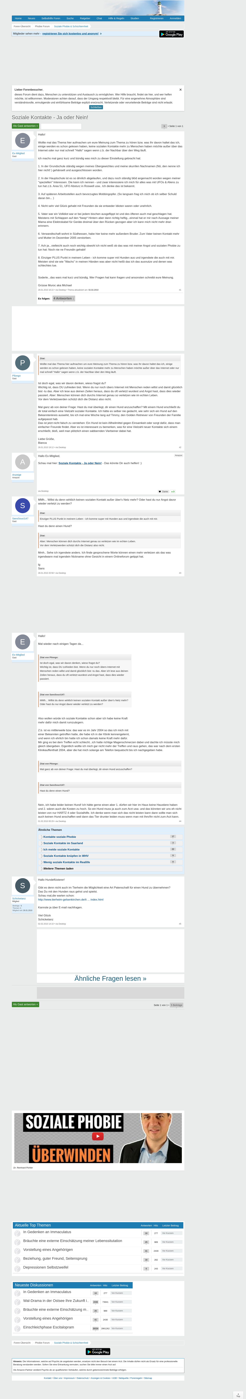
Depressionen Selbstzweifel (45, 1267)
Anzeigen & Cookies (100, 1378)
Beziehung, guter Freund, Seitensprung (55, 1258)
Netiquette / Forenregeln (130, 1378)
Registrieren (157, 18)
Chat (99, 18)
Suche (70, 18)
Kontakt (47, 1378)
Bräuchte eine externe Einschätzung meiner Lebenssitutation (72, 1241)
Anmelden (175, 18)
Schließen (96, 107)
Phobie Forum (42, 1342)
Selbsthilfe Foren (51, 18)
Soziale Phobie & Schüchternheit (71, 1342)
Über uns (57, 1378)
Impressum (69, 1378)
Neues (31, 18)
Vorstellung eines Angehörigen (48, 1250)
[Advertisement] (110, 950)
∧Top (238, 1395)
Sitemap (148, 1378)
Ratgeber (85, 18)
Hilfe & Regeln (116, 18)
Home (18, 18)
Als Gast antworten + (25, 125)
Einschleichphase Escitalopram (48, 1327)
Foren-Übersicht (22, 1342)
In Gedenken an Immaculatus (47, 1232)
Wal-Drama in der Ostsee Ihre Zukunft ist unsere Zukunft (69, 1301)
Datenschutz (83, 1378)
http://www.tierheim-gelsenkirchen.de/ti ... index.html (71, 899)
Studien (134, 18)
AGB (114, 1378)
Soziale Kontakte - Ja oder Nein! (50, 117)
